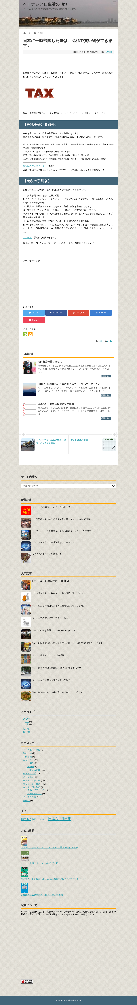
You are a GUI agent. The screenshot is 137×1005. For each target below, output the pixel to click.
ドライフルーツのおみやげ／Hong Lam (50, 581)
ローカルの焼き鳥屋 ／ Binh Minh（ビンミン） (56, 630)
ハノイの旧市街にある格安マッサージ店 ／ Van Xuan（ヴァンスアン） (67, 643)
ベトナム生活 (29, 773)
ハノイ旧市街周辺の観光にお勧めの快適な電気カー (56, 667)
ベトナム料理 (33, 770)
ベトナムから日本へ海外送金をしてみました (53, 542)
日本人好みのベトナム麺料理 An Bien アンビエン (57, 692)
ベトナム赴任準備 (31, 750)
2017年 (26, 719)
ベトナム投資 (29, 797)
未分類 (26, 800)
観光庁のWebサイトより (35, 166)
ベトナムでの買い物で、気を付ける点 (50, 618)
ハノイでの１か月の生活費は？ (47, 554)
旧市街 (65, 819)
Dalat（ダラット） (36, 790)
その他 (30, 766)
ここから (27, 237)
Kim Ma (26, 819)
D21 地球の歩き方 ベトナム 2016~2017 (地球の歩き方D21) (49, 846)
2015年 (26, 732)
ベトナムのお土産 (31, 780)
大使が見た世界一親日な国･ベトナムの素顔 (42, 893)
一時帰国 (108, 52)
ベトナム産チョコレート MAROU (48, 655)
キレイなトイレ (42, 819)
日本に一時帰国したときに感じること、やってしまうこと (69, 384)
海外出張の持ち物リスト (51, 361)
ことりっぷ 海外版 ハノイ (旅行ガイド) (39, 862)
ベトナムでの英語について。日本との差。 (52, 507)
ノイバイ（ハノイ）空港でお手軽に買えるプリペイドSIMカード (62, 531)
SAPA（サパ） (34, 793)
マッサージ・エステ (32, 784)
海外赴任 (27, 753)
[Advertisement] (68, 62)
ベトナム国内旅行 (31, 787)
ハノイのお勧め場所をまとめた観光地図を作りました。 (58, 605)
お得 (100, 341)
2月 (27, 721)
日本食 (30, 763)
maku (110, 341)
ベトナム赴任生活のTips (45, 4)
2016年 (26, 729)
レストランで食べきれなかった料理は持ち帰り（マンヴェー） (62, 593)
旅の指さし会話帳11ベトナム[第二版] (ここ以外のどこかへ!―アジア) (54, 877)
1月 (27, 724)
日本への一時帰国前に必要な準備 (56, 404)
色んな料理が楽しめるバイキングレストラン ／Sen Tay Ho (61, 519)
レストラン (28, 760)
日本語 (54, 818)
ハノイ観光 (28, 777)
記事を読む (105, 376)
